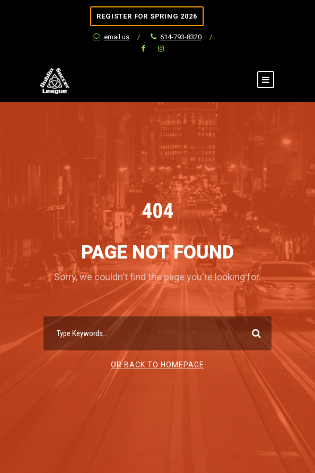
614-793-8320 (176, 37)
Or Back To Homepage (157, 364)
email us (111, 37)
